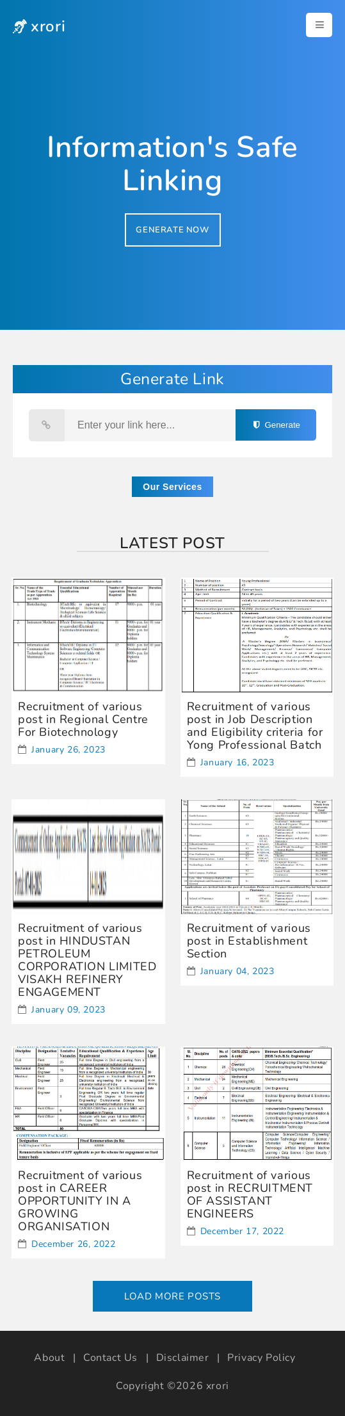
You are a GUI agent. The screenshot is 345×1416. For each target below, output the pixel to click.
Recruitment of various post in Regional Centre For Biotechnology (83, 719)
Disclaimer (182, 1358)
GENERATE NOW (172, 230)
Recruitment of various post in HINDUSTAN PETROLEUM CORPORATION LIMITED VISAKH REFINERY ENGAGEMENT (87, 960)
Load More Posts (172, 1296)
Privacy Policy (261, 1358)
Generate (276, 425)
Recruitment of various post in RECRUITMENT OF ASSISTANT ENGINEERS (250, 1194)
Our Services (172, 487)
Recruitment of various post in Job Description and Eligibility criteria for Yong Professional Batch (255, 726)
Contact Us (110, 1358)
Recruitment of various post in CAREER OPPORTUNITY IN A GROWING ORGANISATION (80, 1201)
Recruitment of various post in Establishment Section (249, 940)
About (49, 1358)
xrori (217, 1386)
